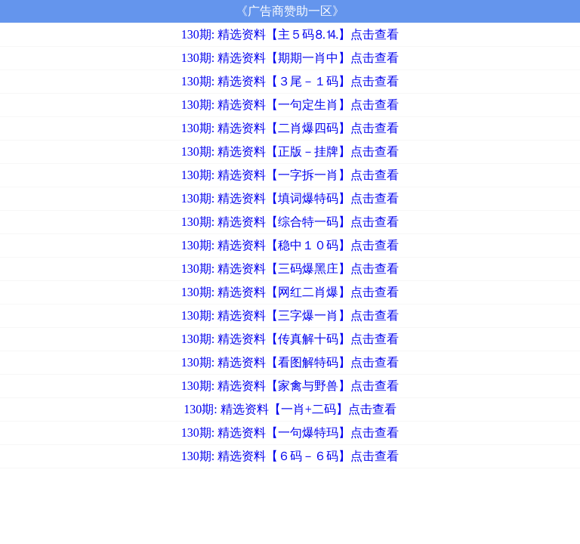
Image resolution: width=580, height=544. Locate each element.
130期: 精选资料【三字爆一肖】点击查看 (290, 315)
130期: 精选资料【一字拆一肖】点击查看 (290, 174)
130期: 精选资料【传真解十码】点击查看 (290, 338)
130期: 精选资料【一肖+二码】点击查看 (290, 409)
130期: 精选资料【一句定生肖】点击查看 (290, 104)
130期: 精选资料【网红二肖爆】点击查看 (290, 292)
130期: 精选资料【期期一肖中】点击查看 (290, 57)
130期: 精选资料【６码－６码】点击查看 (290, 456)
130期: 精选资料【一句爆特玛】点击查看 (290, 432)
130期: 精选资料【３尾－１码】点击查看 (290, 81)
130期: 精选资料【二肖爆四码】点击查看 (290, 128)
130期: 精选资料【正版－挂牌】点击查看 (290, 151)
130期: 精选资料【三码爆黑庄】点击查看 (290, 268)
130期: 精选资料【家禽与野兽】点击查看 (290, 385)
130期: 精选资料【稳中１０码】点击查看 (290, 245)
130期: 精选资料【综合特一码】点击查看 (290, 221)
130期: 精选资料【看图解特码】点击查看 (290, 362)
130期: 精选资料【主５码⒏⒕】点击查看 (290, 34)
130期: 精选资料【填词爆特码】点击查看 (290, 198)
